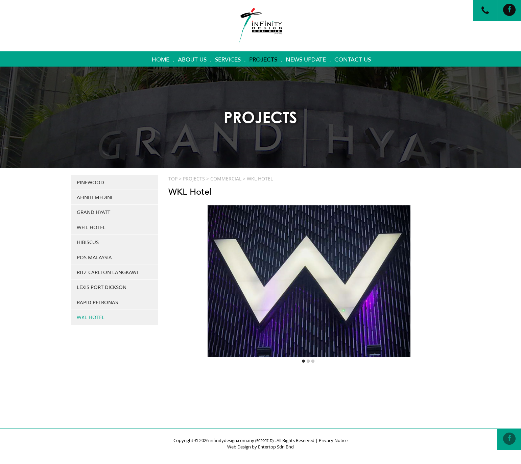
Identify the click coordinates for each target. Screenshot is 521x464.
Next (442, 272)
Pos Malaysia (94, 257)
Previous (176, 272)
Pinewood (90, 182)
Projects (263, 59)
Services (228, 59)
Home (160, 59)
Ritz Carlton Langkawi (107, 272)
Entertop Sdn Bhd (276, 447)
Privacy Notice (333, 440)
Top (172, 178)
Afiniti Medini (94, 197)
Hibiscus (88, 242)
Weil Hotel (91, 227)
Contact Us (352, 59)
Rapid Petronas (97, 302)
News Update (306, 59)
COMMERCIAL (225, 178)
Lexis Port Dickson (101, 287)
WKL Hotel (90, 317)
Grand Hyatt (93, 212)
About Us (192, 59)
